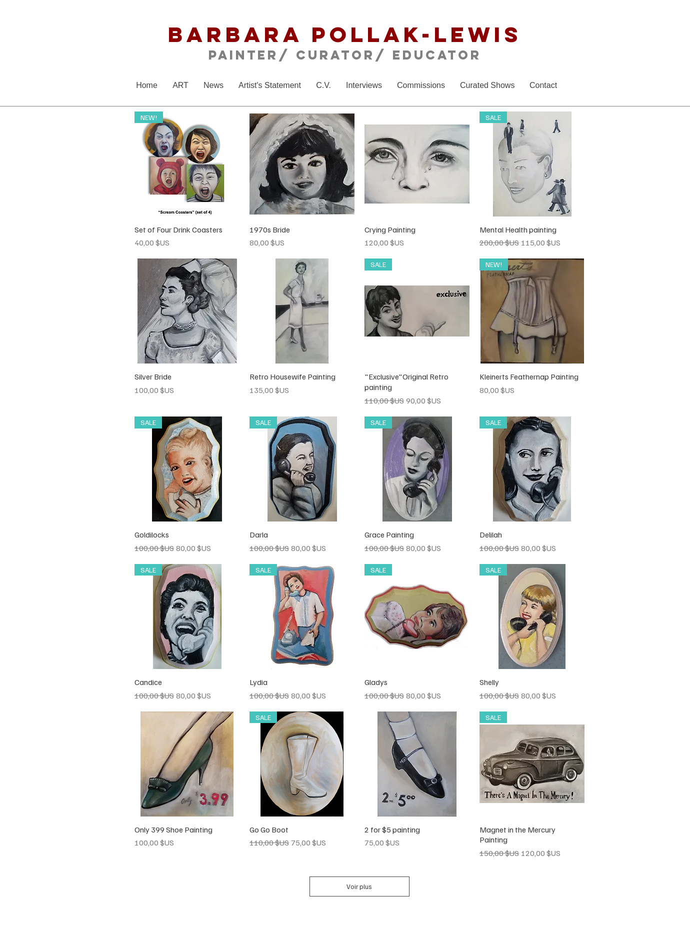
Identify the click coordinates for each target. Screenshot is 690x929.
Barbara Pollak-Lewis (345, 34)
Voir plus (359, 886)
